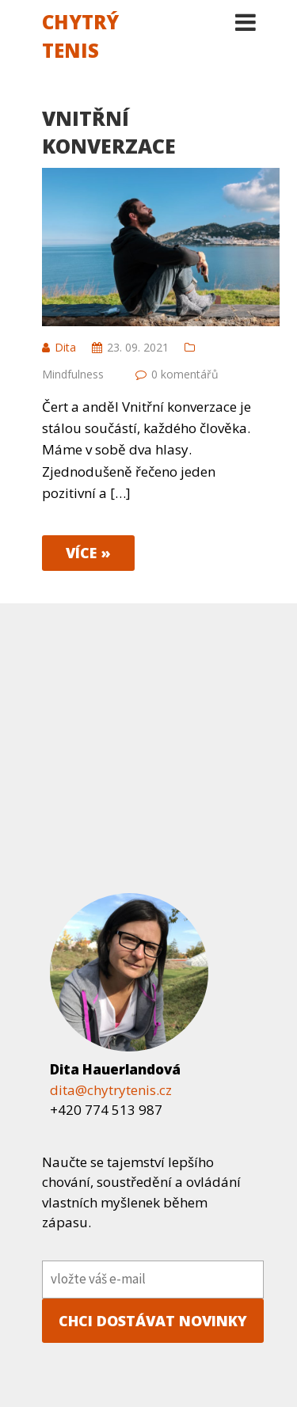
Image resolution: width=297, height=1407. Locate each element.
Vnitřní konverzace (109, 132)
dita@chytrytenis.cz (111, 1090)
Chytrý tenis (80, 36)
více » (88, 552)
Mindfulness (73, 374)
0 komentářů (185, 374)
